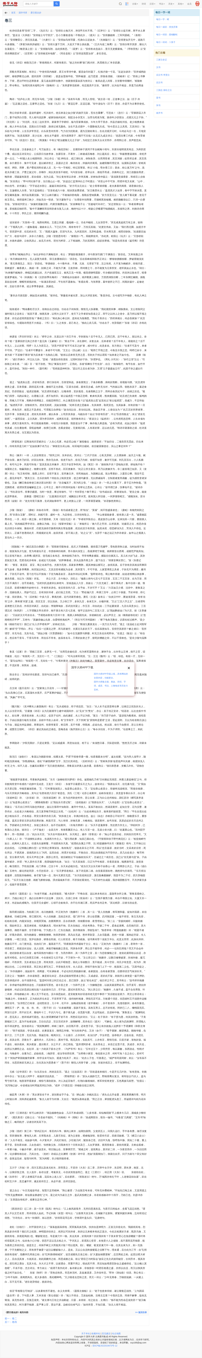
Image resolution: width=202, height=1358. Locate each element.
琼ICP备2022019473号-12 (104, 1345)
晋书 (158, 97)
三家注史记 (161, 59)
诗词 (144, 4)
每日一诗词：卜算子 (165, 42)
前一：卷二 (11, 1318)
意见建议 (106, 1333)
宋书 (158, 105)
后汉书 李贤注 (163, 75)
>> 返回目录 (141, 1312)
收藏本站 (96, 1333)
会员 (189, 4)
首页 (13, 12)
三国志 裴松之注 (164, 90)
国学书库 (23, 12)
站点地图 (116, 1333)
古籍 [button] (135, 4)
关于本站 (85, 1333)
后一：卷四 (11, 1322)
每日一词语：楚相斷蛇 (167, 34)
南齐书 (159, 113)
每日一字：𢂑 (162, 19)
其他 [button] (181, 4)
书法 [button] (162, 4)
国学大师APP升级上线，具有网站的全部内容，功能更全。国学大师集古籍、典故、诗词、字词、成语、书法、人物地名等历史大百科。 (111, 682)
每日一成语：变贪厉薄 (167, 27)
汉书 (158, 67)
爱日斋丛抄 (36, 12)
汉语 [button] (152, 4)
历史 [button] (171, 4)
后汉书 (159, 82)
